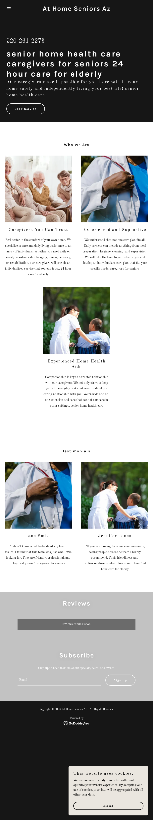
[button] (15, 9)
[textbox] (59, 680)
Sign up (120, 680)
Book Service (25, 109)
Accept (108, 808)
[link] (76, 10)
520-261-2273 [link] (25, 41)
